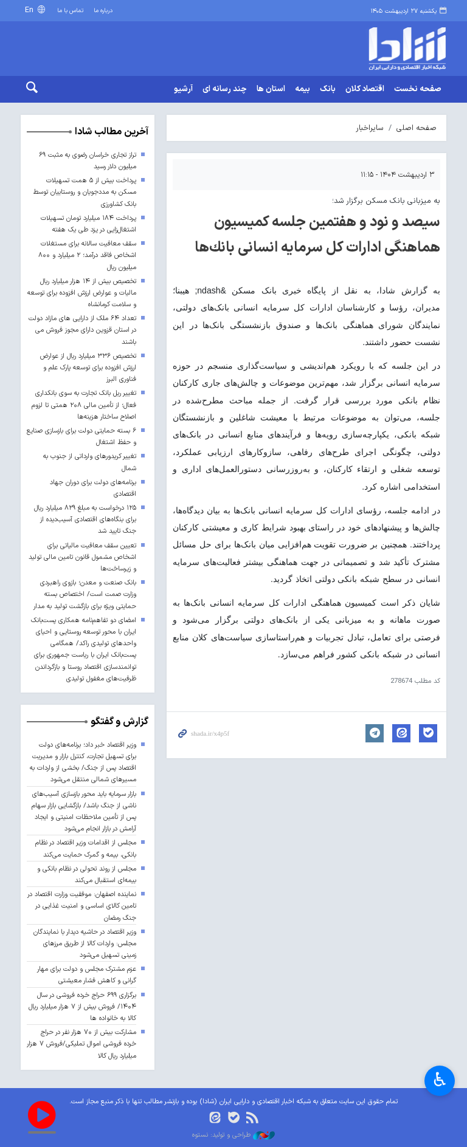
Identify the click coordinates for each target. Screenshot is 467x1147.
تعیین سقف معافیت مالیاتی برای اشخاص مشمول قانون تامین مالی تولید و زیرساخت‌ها (82, 557)
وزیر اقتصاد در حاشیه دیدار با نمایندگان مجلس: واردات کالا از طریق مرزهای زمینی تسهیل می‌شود (84, 943)
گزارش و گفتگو (119, 721)
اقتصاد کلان (364, 89)
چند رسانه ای (224, 89)
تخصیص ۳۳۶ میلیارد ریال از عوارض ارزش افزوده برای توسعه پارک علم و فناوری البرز (88, 368)
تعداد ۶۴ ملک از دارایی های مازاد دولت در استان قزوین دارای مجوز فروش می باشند (82, 330)
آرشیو (183, 89)
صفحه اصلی (416, 128)
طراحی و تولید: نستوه (233, 1135)
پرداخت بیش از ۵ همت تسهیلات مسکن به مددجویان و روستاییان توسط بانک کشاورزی (84, 192)
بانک (328, 89)
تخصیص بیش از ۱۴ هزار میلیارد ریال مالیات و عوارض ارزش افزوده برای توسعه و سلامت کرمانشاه (81, 293)
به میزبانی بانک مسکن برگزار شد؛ (386, 201)
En (30, 10)
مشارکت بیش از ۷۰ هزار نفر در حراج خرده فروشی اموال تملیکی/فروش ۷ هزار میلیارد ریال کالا (81, 1044)
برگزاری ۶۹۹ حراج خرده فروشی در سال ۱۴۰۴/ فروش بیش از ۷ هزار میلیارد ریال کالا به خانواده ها (82, 1007)
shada (397, 48)
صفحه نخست (417, 89)
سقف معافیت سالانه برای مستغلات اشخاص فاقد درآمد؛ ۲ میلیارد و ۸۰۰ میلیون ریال (87, 255)
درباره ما (103, 10)
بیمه (302, 89)
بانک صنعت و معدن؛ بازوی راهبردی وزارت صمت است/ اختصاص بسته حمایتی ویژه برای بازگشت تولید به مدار (84, 594)
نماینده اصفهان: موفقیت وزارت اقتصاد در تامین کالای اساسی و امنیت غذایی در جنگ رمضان (81, 906)
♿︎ (440, 1081)
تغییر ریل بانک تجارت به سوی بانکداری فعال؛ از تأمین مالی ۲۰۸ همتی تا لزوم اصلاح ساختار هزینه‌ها (84, 405)
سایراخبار (370, 128)
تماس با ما (70, 10)
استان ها (271, 89)
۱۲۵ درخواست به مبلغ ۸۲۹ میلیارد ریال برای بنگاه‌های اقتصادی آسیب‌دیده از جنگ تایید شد (85, 519)
